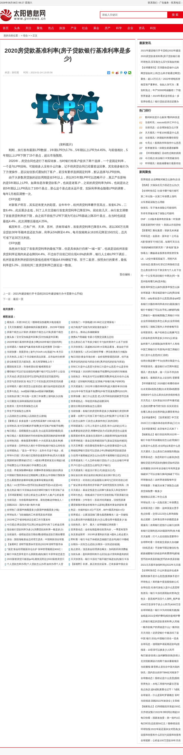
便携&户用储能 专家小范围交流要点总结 (92, 337)
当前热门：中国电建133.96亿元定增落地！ (93, 322)
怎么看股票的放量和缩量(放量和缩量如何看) (30, 480)
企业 (130, 28)
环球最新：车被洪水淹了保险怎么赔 (160, 485)
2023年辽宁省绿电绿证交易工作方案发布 (28, 519)
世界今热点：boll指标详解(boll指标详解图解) (30, 391)
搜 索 (175, 14)
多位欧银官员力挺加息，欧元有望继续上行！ (31, 361)
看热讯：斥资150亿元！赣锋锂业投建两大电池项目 (34, 322)
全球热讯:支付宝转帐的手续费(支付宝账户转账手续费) (35, 425)
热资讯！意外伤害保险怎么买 (22, 406)
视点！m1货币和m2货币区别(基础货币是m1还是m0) (34, 485)
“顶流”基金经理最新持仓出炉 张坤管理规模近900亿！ (35, 549)
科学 (119, 28)
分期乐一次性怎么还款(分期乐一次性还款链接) (95, 544)
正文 (35, 35)
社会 (85, 28)
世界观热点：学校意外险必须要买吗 (90, 401)
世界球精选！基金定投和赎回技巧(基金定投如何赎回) (99, 440)
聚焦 (40, 28)
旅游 (62, 28)
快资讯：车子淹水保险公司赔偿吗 (158, 207)
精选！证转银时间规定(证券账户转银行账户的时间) (98, 381)
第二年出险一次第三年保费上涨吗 (158, 196)
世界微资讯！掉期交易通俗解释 (161, 148)
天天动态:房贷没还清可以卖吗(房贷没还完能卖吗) (33, 376)
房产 (108, 28)
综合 (25, 35)
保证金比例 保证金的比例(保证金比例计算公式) (96, 475)
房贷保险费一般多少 (151, 491)
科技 (153, 28)
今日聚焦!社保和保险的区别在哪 (24, 401)
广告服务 (164, 2)
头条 (17, 28)
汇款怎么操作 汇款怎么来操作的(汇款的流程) (94, 421)
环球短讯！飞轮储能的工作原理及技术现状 (29, 514)
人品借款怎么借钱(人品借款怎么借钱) (27, 416)
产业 (73, 28)
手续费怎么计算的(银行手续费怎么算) (27, 465)
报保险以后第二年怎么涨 (154, 496)
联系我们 (152, 2)
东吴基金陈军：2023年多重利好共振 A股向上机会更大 (99, 534)
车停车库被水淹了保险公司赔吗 (157, 213)
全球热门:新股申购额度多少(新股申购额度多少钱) (33, 509)
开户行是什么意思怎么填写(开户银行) (91, 465)
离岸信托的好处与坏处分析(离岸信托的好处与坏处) (98, 361)
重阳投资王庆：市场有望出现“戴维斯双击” (29, 366)
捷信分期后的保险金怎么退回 (86, 406)
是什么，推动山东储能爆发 (85, 332)
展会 (96, 28)
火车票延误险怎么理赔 (153, 202)
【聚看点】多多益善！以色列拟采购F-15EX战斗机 (33, 421)
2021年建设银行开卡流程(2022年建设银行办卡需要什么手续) (48, 293)
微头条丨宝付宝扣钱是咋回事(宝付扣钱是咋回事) (33, 337)
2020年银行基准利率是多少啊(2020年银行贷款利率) (34, 342)
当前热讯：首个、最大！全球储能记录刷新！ (94, 524)
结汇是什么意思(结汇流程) (155, 355)
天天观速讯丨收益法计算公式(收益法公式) (93, 470)
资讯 (142, 28)
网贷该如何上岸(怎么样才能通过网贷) (160, 73)
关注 (28, 28)
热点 (51, 28)
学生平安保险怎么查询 (19, 411)
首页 (6, 28)
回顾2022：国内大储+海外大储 (23, 504)
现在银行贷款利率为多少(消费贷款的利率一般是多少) (35, 529)
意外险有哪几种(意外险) (153, 281)
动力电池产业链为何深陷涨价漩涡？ (90, 327)
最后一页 (18, 299)
